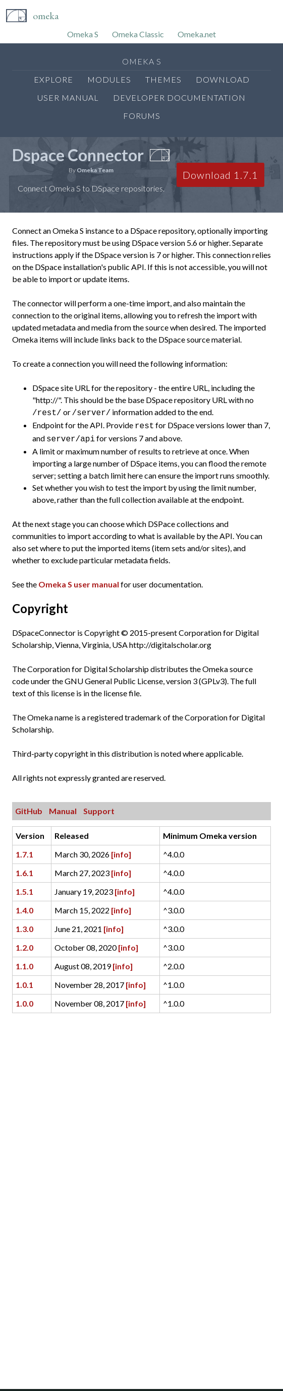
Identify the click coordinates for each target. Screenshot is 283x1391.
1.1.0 (24, 963)
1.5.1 (24, 888)
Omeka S (82, 34)
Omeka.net (197, 34)
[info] (121, 851)
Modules (109, 79)
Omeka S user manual (78, 581)
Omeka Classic (138, 34)
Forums (141, 115)
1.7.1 (24, 851)
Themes (163, 79)
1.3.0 (24, 926)
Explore (53, 79)
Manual (63, 808)
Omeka (46, 16)
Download (223, 79)
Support (99, 808)
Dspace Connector (78, 155)
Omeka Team (95, 170)
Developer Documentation (179, 97)
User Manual (68, 97)
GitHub (28, 808)
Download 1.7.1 (220, 175)
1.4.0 (24, 907)
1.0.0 (24, 1000)
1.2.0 (24, 944)
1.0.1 (24, 981)
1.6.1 (24, 870)
